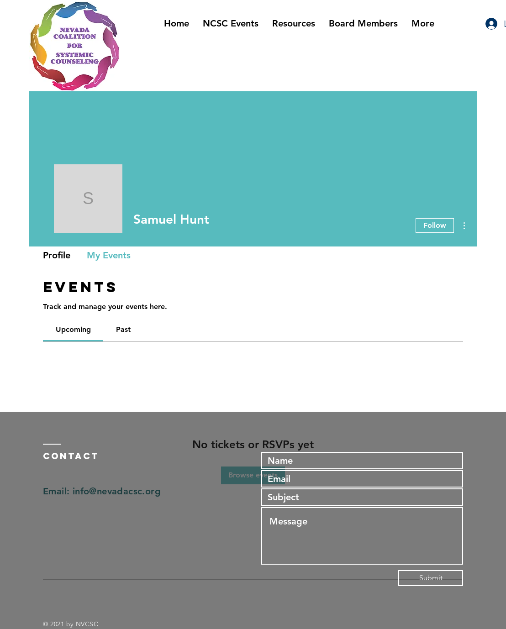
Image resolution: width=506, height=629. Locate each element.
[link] (73, 329)
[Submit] (430, 578)
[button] (293, 23)
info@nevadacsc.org (117, 491)
